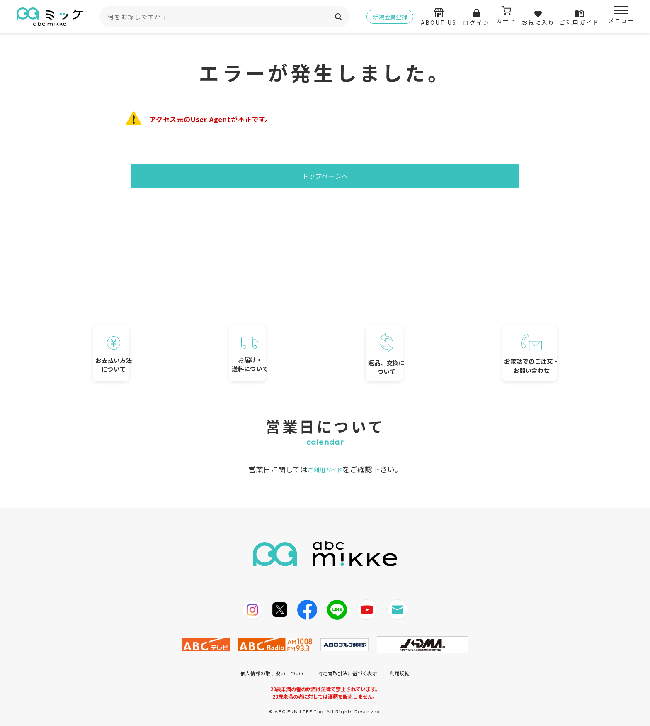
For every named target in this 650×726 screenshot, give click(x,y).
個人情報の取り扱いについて (272, 673)
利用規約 (400, 673)
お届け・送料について (265, 339)
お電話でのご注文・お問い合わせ (505, 336)
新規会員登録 (390, 16)
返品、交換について (384, 336)
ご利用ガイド (325, 469)
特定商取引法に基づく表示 (347, 673)
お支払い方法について (144, 338)
